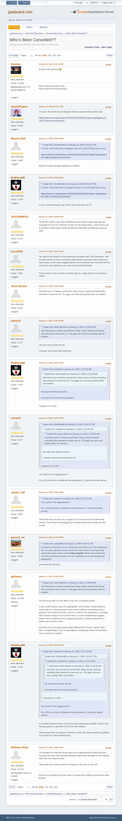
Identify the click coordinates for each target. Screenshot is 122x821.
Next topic (107, 47)
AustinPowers (19, 106)
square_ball (18, 492)
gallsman (16, 576)
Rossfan (16, 64)
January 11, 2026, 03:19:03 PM (51, 576)
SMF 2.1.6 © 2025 (13, 818)
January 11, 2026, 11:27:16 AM (51, 321)
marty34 (15, 320)
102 (54, 55)
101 (50, 55)
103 (59, 55)
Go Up (12, 787)
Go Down (13, 56)
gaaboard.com (20, 12)
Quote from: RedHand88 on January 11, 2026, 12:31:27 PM (69, 424)
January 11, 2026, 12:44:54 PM (51, 492)
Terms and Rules (100, 818)
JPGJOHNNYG (19, 216)
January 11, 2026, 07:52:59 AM (51, 138)
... (34, 55)
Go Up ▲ (112, 818)
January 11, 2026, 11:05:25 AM (51, 286)
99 (39, 55)
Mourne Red (18, 138)
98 (36, 55)
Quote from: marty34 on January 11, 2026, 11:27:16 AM (67, 369)
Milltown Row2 (19, 747)
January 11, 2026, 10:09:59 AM (51, 217)
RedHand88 (18, 177)
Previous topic (92, 47)
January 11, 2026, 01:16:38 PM (51, 537)
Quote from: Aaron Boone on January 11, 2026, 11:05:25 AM (69, 327)
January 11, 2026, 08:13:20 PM (51, 645)
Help (91, 818)
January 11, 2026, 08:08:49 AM (51, 178)
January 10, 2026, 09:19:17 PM (51, 106)
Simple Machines (27, 818)
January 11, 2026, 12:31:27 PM (51, 363)
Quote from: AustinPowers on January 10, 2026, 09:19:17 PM (69, 145)
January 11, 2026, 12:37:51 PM (51, 418)
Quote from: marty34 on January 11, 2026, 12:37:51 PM (67, 499)
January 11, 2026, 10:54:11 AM (51, 251)
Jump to (72, 799)
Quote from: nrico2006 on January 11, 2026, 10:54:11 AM (68, 544)
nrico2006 (17, 251)
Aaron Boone (19, 286)
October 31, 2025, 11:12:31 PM (51, 64)
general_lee (18, 537)
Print (109, 56)
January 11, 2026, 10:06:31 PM (51, 747)
